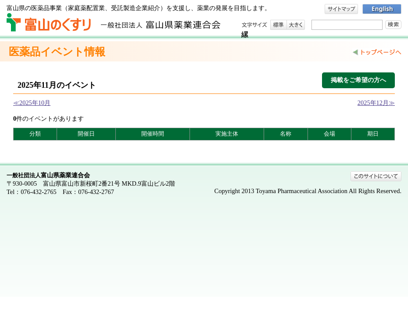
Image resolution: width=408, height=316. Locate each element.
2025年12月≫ (376, 102)
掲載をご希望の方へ (358, 79)
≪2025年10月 (31, 102)
